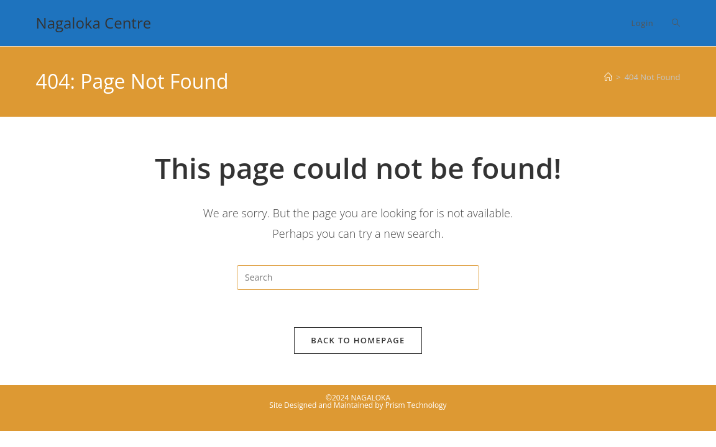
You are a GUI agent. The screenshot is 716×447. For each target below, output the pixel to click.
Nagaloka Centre (94, 22)
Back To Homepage (358, 340)
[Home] (608, 77)
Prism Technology (416, 405)
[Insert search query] (358, 277)
